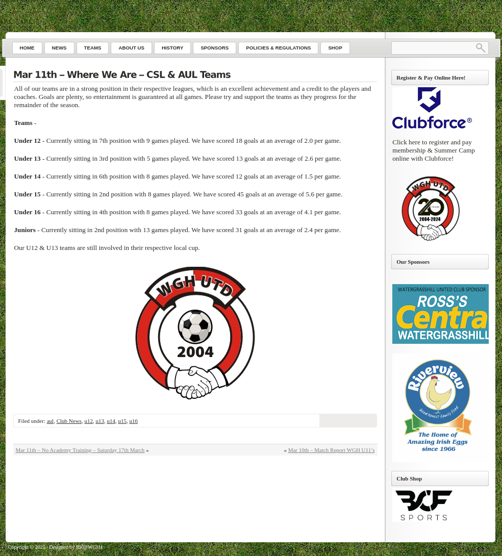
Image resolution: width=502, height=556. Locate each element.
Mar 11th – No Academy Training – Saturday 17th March (80, 450)
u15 (122, 421)
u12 (88, 421)
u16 (133, 421)
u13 (99, 421)
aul (50, 421)
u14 (111, 421)
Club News (69, 421)
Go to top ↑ (483, 550)
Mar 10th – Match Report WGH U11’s (331, 450)
